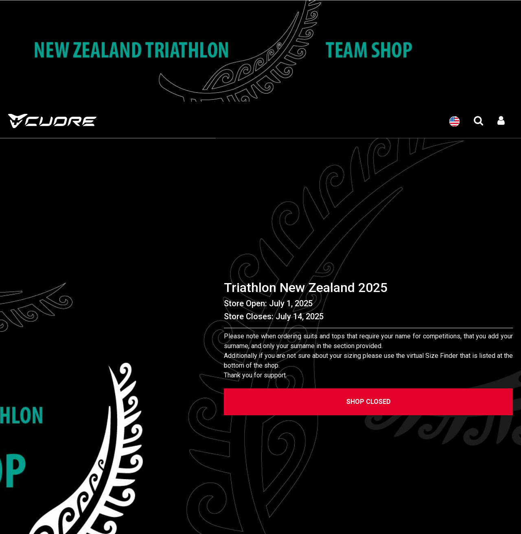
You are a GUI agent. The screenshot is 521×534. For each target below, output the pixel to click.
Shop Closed (368, 401)
